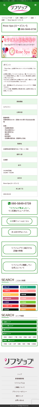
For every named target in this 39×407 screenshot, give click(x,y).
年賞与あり (24, 305)
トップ (19, 374)
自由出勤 (6, 309)
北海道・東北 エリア (8, 340)
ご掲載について (19, 387)
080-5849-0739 (28, 29)
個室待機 (23, 294)
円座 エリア (6, 330)
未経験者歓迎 (7, 298)
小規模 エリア (7, 322)
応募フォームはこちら (19, 221)
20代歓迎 (23, 298)
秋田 (23, 344)
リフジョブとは (19, 383)
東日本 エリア (7, 333)
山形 (9, 344)
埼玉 (20, 337)
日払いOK (6, 287)
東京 (5, 337)
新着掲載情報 (19, 378)
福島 (19, 344)
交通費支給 (6, 290)
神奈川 (10, 337)
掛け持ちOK (7, 294)
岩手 (14, 344)
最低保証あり (24, 290)
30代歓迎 (6, 302)
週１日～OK (24, 287)
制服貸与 (23, 309)
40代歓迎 (23, 302)
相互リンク (19, 396)
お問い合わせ (19, 400)
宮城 (5, 344)
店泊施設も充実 (7, 305)
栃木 (29, 337)
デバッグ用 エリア (8, 326)
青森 (28, 344)
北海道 (33, 344)
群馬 (34, 337)
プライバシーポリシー (19, 391)
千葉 (15, 337)
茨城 (25, 337)
